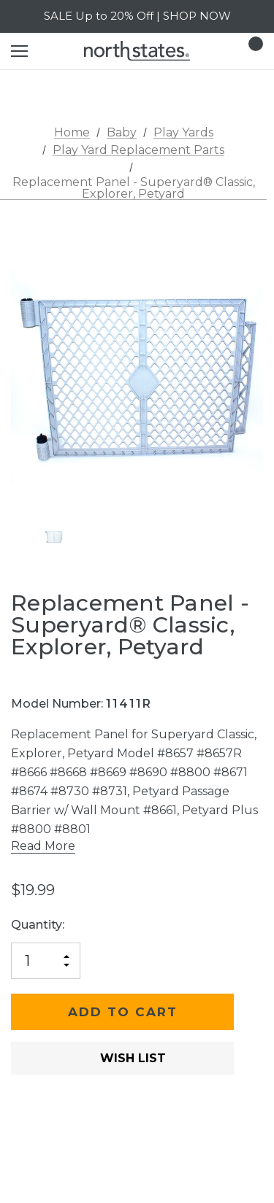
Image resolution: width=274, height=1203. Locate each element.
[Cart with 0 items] (251, 51)
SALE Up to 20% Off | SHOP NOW (137, 16)
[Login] (209, 50)
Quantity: (37, 925)
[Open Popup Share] (255, 1080)
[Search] (58, 51)
